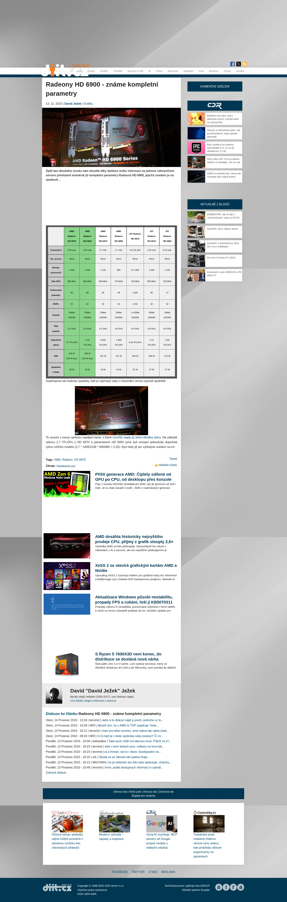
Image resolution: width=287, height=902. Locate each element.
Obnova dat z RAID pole (127, 791)
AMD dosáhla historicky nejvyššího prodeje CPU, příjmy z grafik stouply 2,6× (134, 539)
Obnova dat (149, 791)
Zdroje (227, 71)
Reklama (168, 872)
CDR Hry (214, 106)
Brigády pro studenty (143, 795)
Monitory (214, 71)
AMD (57, 459)
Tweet (173, 458)
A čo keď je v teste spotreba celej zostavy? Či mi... (130, 736)
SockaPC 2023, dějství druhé (222, 228)
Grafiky (104, 71)
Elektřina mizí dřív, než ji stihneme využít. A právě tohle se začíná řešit (223, 119)
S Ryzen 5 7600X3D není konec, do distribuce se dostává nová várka (128, 656)
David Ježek (72, 103)
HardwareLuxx (66, 466)
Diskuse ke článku (61, 714)
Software (188, 71)
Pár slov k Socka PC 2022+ (221, 257)
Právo (159, 71)
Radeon (67, 459)
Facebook (120, 872)
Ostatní (240, 71)
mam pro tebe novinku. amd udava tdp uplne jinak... (135, 730)
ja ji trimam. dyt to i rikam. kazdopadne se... (133, 751)
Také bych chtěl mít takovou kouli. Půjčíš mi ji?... (140, 741)
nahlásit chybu (168, 465)
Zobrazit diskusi (56, 772)
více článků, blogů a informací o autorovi (93, 700)
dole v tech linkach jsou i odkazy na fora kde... (134, 746)
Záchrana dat (166, 791)
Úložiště (117, 71)
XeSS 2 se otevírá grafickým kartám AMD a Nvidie (136, 568)
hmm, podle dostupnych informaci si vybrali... (134, 767)
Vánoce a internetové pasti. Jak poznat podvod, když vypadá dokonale (223, 133)
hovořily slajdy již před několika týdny (137, 437)
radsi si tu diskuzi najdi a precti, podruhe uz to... (132, 720)
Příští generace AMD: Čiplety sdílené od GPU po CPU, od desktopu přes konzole (133, 477)
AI (149, 71)
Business (173, 71)
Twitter (138, 872)
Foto (201, 71)
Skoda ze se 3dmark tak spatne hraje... (124, 757)
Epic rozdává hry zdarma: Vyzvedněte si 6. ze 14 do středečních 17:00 (220, 148)
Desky (91, 71)
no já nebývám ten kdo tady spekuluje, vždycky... (140, 762)
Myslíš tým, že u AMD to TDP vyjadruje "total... (128, 725)
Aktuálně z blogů (214, 204)
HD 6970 (80, 459)
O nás (153, 872)
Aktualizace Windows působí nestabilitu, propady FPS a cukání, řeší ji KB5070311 (134, 599)
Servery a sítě (135, 71)
